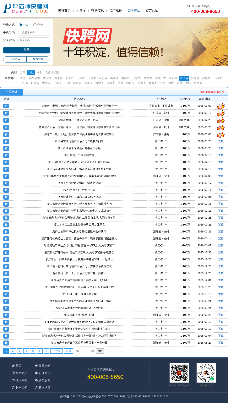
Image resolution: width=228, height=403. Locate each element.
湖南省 (46, 83)
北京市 (69, 78)
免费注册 (38, 59)
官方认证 (152, 10)
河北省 (103, 78)
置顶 (221, 141)
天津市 (92, 78)
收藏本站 (44, 365)
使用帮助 (21, 380)
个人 (25, 24)
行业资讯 (44, 373)
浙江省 (184, 78)
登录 (27, 50)
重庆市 (47, 78)
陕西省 (130, 83)
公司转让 (134, 10)
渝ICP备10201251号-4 (73, 396)
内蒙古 (125, 78)
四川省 (88, 83)
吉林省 (148, 78)
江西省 (218, 78)
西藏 (120, 83)
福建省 (206, 78)
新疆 (171, 83)
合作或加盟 (52, 72)
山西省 (114, 78)
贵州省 (99, 83)
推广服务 (116, 10)
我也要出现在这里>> (212, 92)
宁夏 (162, 83)
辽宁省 (137, 78)
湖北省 (58, 78)
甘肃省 (142, 83)
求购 (39, 72)
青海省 (153, 83)
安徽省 (195, 78)
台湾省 (198, 83)
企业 (40, 24)
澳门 (188, 83)
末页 (68, 351)
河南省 (35, 83)
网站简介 (21, 373)
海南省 (77, 83)
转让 (31, 72)
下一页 (56, 351)
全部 (22, 72)
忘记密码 (14, 59)
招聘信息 (97, 10)
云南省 (111, 83)
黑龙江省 (160, 78)
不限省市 (34, 78)
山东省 (24, 83)
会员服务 (44, 380)
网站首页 (64, 10)
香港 (179, 83)
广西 (67, 83)
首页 (18, 365)
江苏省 (173, 78)
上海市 (81, 78)
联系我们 (21, 387)
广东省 (57, 83)
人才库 (81, 10)
